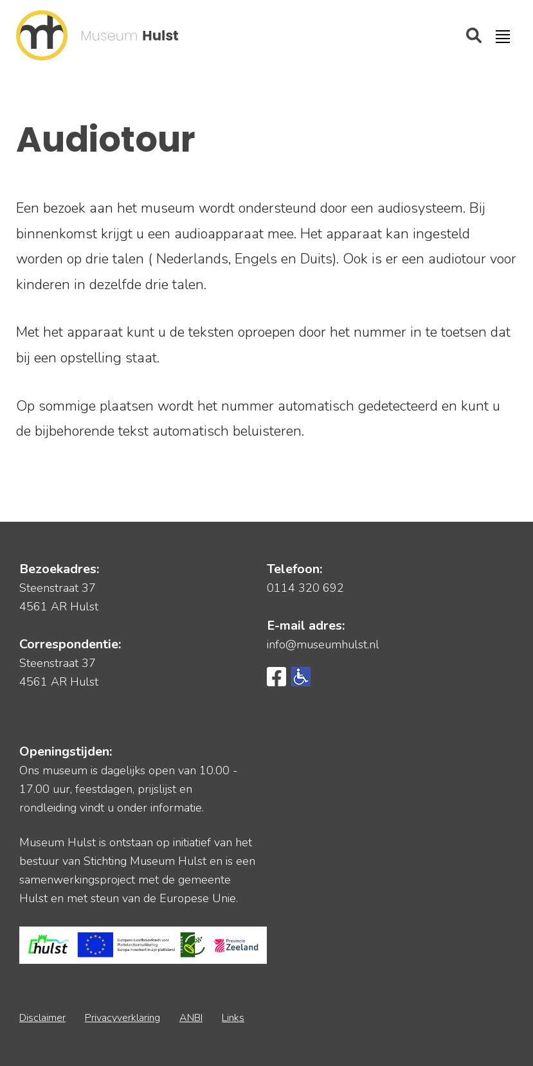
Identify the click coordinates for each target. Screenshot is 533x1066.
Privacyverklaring (122, 1018)
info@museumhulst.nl (323, 644)
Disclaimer (42, 1018)
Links (233, 1018)
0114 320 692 (305, 588)
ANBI (191, 1018)
